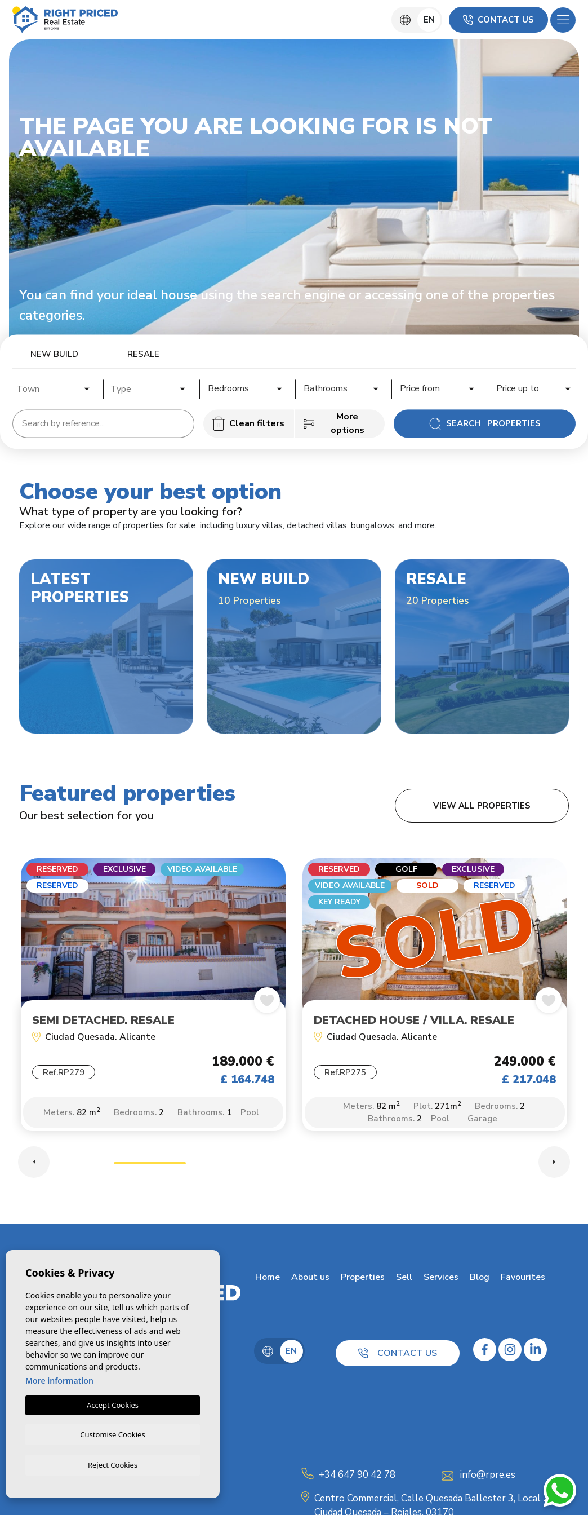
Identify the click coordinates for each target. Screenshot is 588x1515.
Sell (403, 1279)
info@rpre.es (487, 1476)
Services (439, 1279)
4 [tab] (366, 1166)
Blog (478, 1279)
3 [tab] (294, 1166)
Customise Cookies (112, 1433)
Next (554, 1164)
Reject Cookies (112, 1464)
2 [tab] (222, 1166)
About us (309, 1279)
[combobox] (53, 387)
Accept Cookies (113, 1403)
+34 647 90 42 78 (357, 1476)
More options (334, 423)
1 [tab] (150, 1166)
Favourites (522, 1279)
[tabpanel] (153, 1001)
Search (485, 423)
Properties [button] (362, 1279)
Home (266, 1279)
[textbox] (56, 389)
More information (59, 1378)
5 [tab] (438, 1166)
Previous (34, 1164)
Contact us (498, 19)
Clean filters (248, 423)
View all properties (482, 805)
